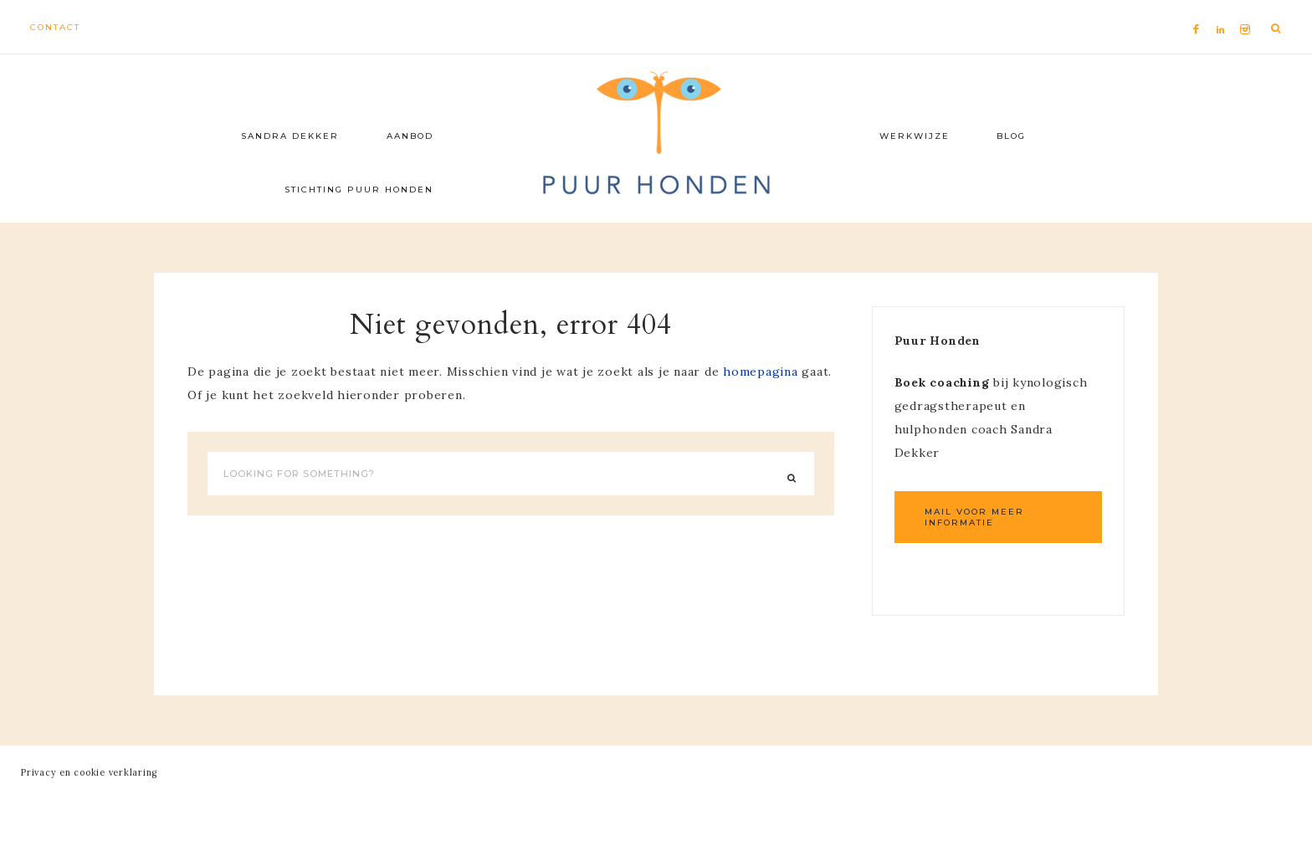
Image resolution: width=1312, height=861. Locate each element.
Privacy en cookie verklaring (89, 772)
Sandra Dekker (290, 136)
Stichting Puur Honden (358, 189)
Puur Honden (656, 134)
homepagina (760, 371)
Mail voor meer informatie (974, 517)
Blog (1011, 136)
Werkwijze (914, 136)
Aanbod (410, 136)
